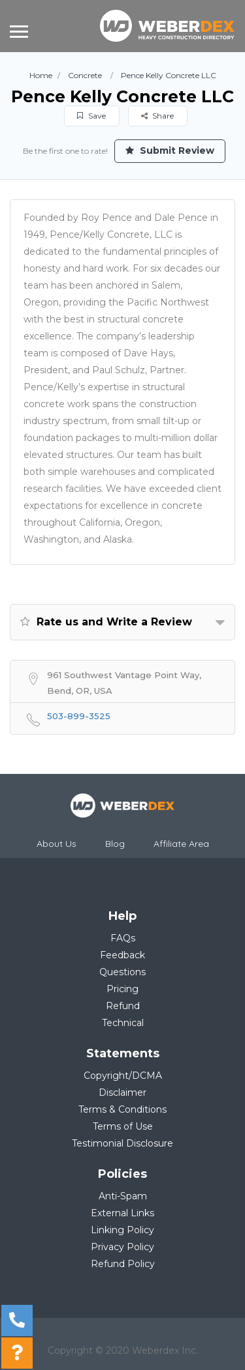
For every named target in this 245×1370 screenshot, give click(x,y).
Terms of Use (123, 1126)
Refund (123, 1006)
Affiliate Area (181, 843)
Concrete (85, 75)
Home (40, 75)
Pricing (122, 989)
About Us (56, 843)
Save (91, 116)
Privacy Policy (122, 1247)
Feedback (122, 955)
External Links (122, 1213)
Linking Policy (122, 1230)
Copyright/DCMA (123, 1075)
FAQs (122, 938)
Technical (123, 1023)
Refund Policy (123, 1264)
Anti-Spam (123, 1196)
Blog (115, 843)
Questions (122, 972)
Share (157, 116)
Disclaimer (122, 1092)
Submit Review (169, 150)
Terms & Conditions (122, 1109)
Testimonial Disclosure (122, 1143)
